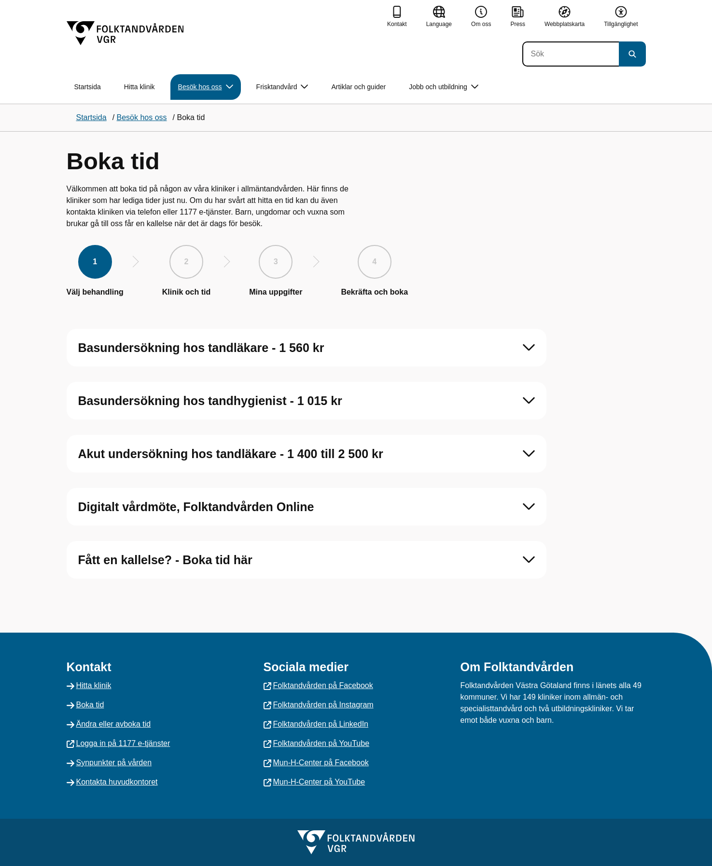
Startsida (87, 87)
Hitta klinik (139, 87)
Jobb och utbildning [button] (443, 87)
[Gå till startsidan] (125, 33)
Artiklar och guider (358, 87)
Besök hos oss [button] (205, 87)
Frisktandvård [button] (282, 87)
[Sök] (570, 54)
